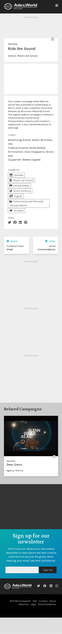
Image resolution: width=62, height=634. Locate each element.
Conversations (46, 249)
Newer (12, 241)
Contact (43, 601)
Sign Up (48, 569)
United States (19, 185)
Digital (15, 196)
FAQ (35, 601)
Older (50, 241)
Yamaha (12, 44)
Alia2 (10, 249)
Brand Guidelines (47, 604)
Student (16, 210)
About (53, 601)
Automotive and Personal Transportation (26, 203)
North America (20, 190)
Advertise (23, 604)
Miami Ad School (27, 55)
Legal (33, 604)
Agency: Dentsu (15, 470)
